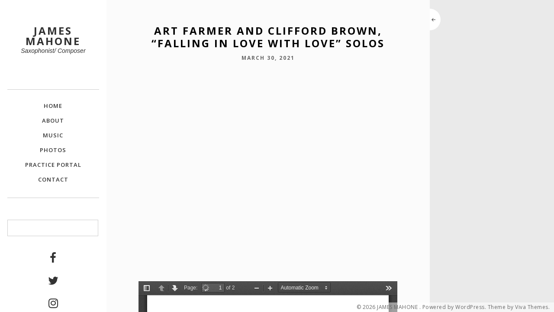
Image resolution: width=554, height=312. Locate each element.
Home (53, 106)
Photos (53, 150)
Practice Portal (53, 165)
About (53, 120)
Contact (53, 179)
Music (53, 135)
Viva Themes (531, 307)
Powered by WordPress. (454, 307)
